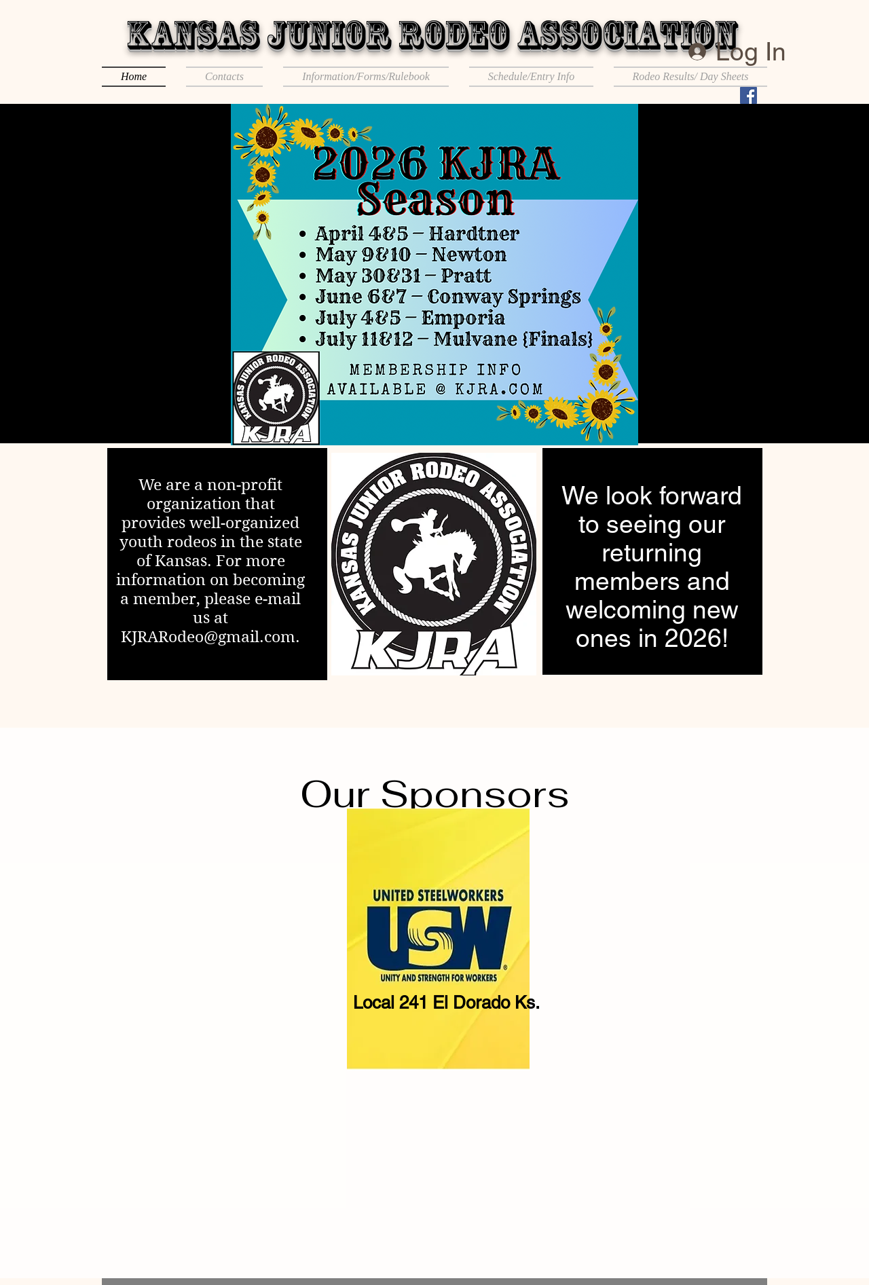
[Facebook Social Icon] (748, 95)
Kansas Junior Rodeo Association (431, 34)
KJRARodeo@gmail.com (208, 636)
